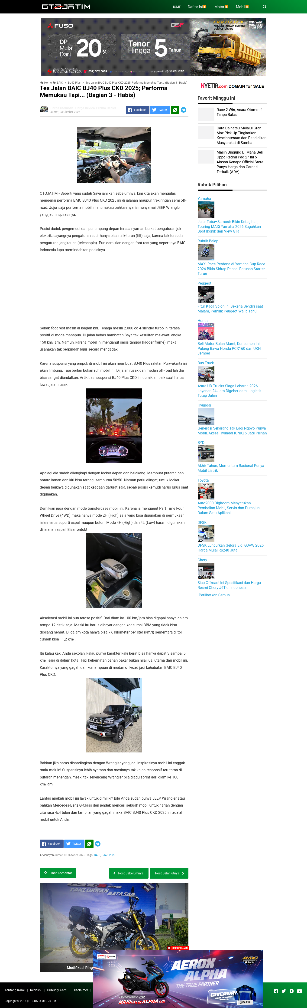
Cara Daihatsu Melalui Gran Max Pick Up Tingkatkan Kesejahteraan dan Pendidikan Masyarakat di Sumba (242, 135)
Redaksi (36, 990)
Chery (202, 560)
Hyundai (204, 405)
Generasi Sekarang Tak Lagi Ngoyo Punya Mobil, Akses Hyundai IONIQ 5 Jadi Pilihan (232, 430)
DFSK (202, 522)
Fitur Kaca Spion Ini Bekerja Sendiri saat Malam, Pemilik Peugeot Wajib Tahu (230, 308)
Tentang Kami (15, 990)
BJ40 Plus (108, 855)
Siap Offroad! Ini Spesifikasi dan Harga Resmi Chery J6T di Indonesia (229, 585)
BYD (201, 442)
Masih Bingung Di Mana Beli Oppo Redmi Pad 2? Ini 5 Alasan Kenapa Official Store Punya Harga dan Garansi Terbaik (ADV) (240, 162)
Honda (203, 320)
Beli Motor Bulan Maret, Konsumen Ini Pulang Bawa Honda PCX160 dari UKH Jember (229, 348)
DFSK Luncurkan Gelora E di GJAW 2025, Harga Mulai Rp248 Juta (231, 547)
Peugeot (204, 283)
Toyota (203, 480)
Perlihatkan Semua (214, 595)
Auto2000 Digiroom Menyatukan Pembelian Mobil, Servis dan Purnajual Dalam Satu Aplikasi (229, 508)
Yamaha (204, 199)
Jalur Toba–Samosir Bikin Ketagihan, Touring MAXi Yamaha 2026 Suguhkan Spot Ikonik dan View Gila (229, 227)
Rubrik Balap (208, 241)
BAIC (97, 855)
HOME (176, 7)
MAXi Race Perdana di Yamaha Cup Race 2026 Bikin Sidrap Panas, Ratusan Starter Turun (231, 269)
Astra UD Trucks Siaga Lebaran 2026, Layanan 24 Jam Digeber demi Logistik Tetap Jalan (230, 391)
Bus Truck (206, 363)
